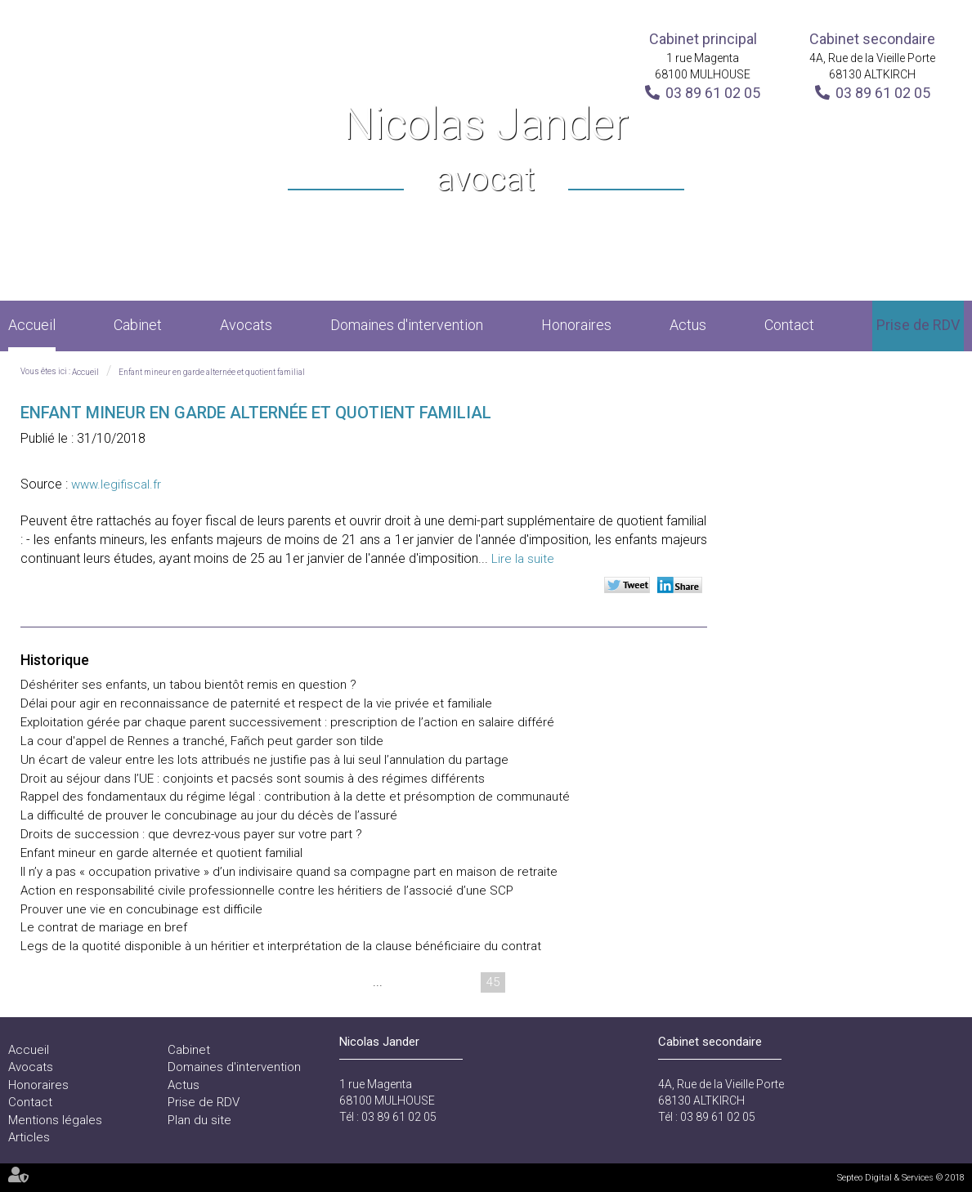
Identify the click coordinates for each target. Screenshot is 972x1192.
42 (399, 982)
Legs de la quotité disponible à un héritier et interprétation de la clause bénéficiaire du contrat (280, 946)
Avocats (246, 324)
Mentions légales (55, 1120)
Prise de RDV (918, 324)
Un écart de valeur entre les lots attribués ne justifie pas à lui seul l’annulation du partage (264, 759)
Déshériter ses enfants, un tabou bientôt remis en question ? (188, 684)
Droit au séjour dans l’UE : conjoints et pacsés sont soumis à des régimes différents (252, 778)
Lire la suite (522, 558)
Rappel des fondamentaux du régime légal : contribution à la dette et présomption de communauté (295, 796)
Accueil (32, 324)
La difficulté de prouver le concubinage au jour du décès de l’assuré (208, 815)
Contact (789, 324)
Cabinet (138, 324)
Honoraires (576, 324)
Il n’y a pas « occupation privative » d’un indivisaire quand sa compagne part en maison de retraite (289, 871)
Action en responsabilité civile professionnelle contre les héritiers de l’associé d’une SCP (266, 890)
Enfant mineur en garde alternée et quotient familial (212, 372)
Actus (688, 324)
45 (492, 982)
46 (524, 982)
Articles (29, 1137)
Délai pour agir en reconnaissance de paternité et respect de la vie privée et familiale (256, 703)
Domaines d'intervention (406, 324)
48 (586, 982)
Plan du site (199, 1120)
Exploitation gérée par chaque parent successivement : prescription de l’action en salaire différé (287, 722)
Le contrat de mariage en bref (103, 927)
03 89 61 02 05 (712, 92)
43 (430, 982)
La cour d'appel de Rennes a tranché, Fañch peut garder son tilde (201, 741)
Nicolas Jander (486, 151)
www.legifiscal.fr (116, 484)
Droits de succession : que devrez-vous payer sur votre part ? (191, 834)
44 (461, 982)
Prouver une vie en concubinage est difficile (141, 909)
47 (555, 982)
